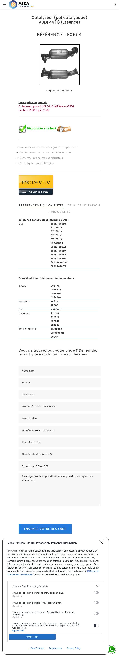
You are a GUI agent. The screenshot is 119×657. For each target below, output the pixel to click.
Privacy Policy (74, 648)
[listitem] (55, 586)
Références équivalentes (41, 205)
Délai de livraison (83, 205)
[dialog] (56, 595)
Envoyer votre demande (45, 529)
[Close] (102, 543)
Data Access (55, 648)
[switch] (96, 592)
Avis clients (59, 212)
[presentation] (43, 512)
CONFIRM (32, 637)
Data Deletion (37, 648)
